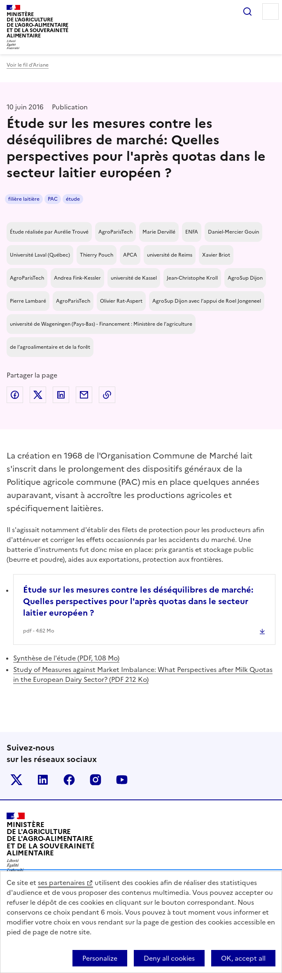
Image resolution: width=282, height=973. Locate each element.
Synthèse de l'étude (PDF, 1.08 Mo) (66, 658)
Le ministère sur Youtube (122, 780)
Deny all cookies (169, 958)
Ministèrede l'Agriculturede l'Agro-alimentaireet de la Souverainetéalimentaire (37, 24)
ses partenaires (61, 882)
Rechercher (247, 11)
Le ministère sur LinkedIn (43, 780)
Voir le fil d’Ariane (28, 65)
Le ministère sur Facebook (69, 780)
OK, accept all (243, 958)
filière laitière (24, 199)
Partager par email (84, 395)
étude (73, 199)
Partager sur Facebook (15, 395)
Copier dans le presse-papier (107, 395)
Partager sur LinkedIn (61, 395)
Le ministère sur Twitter (16, 780)
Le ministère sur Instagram (95, 780)
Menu (270, 11)
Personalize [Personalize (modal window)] (99, 958)
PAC (53, 199)
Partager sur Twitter (38, 395)
